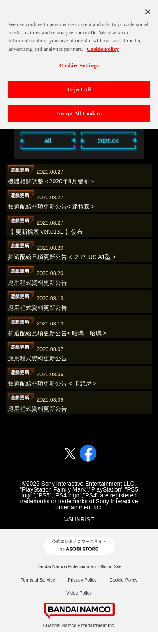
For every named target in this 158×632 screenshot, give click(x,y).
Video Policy (78, 592)
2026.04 (108, 141)
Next (149, 140)
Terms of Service (38, 579)
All (47, 141)
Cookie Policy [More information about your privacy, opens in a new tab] (103, 44)
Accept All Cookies (79, 109)
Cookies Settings (79, 60)
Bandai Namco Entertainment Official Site (78, 566)
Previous (10, 140)
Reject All (79, 84)
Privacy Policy (82, 579)
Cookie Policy (123, 579)
